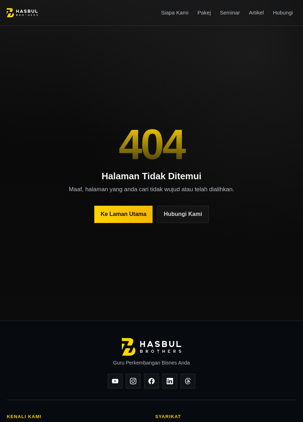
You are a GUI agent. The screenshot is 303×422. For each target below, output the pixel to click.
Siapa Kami (175, 13)
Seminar (230, 13)
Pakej (204, 13)
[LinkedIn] (169, 381)
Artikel (256, 13)
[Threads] (187, 381)
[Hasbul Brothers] (22, 12)
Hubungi (283, 13)
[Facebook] (151, 381)
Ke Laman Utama (124, 214)
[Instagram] (133, 381)
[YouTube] (115, 381)
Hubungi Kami (183, 214)
